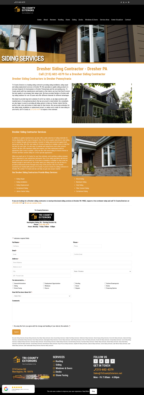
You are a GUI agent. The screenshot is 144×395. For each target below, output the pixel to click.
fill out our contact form (33, 203)
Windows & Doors (64, 368)
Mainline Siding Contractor (47, 345)
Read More (85, 391)
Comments (16, 301)
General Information (20, 283)
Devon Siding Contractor (37, 340)
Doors (77, 286)
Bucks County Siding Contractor (58, 338)
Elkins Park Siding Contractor (88, 340)
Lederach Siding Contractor (94, 343)
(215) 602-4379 (54, 74)
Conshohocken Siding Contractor (24, 340)
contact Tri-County (26, 169)
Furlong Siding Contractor (115, 340)
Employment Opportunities (52, 283)
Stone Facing (18, 288)
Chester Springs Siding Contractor (101, 338)
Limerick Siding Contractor (106, 343)
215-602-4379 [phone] (20, 2)
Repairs (78, 288)
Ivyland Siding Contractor (36, 343)
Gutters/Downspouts (112, 283)
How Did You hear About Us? (22, 292)
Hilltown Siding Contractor (100, 341)
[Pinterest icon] (128, 2)
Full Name (16, 242)
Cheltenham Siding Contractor (86, 338)
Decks (108, 286)
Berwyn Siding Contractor (31, 338)
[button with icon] (96, 361)
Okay (93, 391)
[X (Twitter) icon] (123, 2)
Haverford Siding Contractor (74, 341)
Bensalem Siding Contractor (18, 338)
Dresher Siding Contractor (64, 340)
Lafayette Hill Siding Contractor (80, 343)
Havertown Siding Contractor (87, 341)
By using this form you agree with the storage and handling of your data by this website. (42, 326)
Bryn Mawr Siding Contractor (43, 338)
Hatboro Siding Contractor (62, 341)
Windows (47, 286)
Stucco (47, 288)
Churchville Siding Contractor (115, 338)
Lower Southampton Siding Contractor (32, 345)
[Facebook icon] (121, 2)
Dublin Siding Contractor (76, 340)
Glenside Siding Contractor (50, 341)
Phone (75, 242)
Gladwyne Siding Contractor (23, 341)
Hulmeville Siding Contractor (23, 343)
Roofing (78, 283)
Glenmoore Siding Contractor (36, 341)
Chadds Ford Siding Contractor (72, 338)
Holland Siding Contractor (112, 341)
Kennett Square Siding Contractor (50, 343)
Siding (16, 286)
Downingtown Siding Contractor (51, 340)
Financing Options (111, 288)
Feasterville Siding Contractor (102, 340)
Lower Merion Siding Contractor (120, 343)
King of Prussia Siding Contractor (65, 343)
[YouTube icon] (126, 2)
